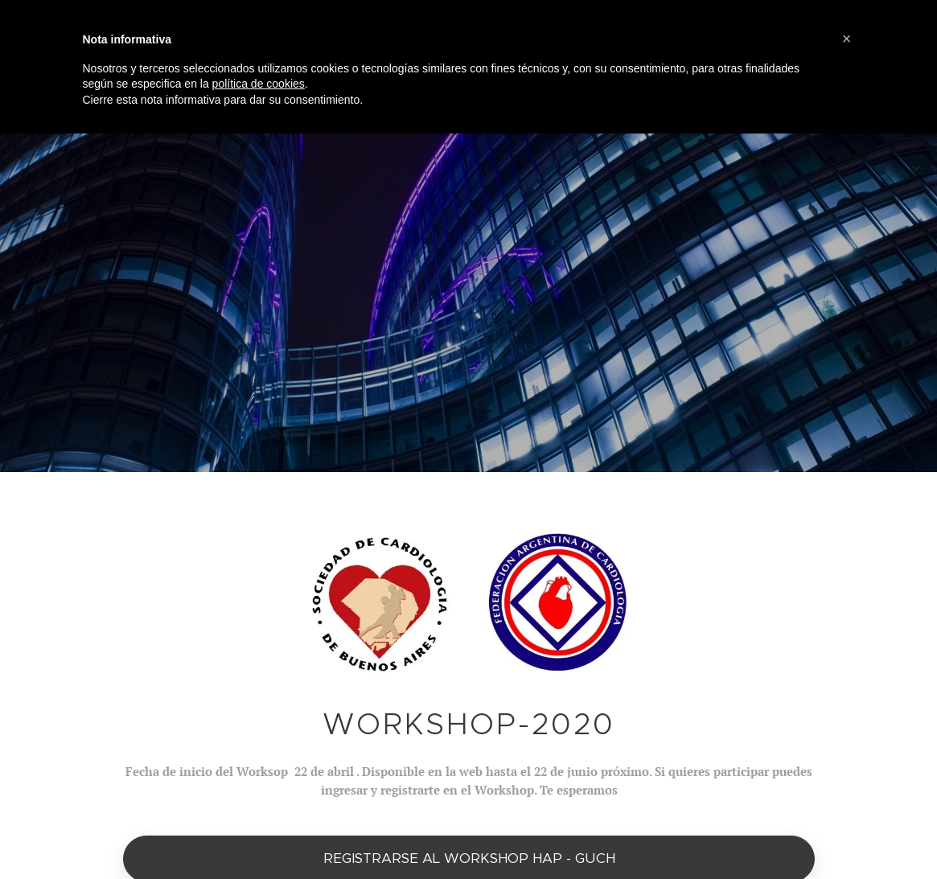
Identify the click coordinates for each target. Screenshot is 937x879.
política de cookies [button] (258, 83)
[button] (847, 38)
